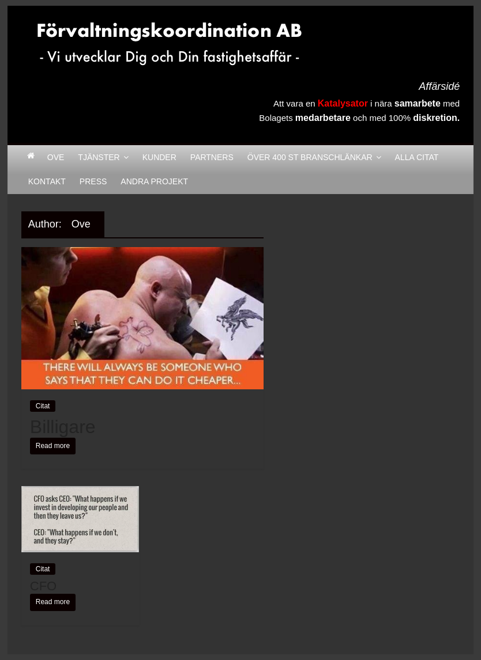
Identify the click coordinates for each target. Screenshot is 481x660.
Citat (43, 406)
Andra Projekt (154, 181)
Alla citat (417, 157)
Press (93, 181)
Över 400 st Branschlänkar (310, 157)
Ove (56, 157)
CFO (43, 586)
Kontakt (47, 181)
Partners (212, 157)
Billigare (63, 426)
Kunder (159, 157)
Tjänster (98, 157)
